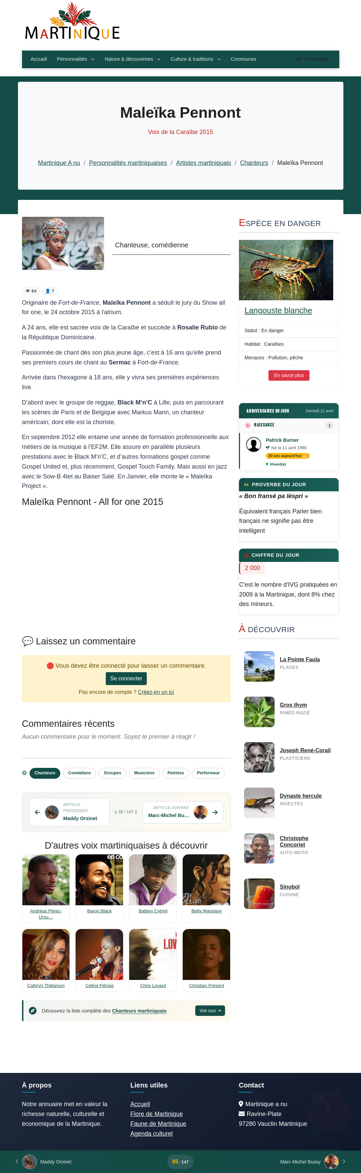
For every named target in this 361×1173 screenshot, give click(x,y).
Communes (243, 59)
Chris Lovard (153, 985)
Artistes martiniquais (203, 162)
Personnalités (76, 59)
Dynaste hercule (301, 796)
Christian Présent (206, 985)
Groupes (112, 773)
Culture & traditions (196, 59)
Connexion (312, 59)
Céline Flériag (99, 985)
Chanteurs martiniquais (139, 1011)
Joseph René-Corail (305, 750)
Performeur (208, 773)
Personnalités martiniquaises (128, 162)
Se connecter (126, 678)
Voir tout (210, 1010)
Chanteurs (254, 162)
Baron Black (99, 910)
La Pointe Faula (300, 659)
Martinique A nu (59, 162)
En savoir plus (289, 375)
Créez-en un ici (156, 692)
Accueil (39, 59)
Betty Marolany (207, 910)
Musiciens (144, 773)
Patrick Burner (282, 440)
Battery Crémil (153, 910)
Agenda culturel (151, 1133)
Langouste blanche (278, 310)
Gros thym (293, 705)
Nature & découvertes (132, 59)
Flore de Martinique (156, 1114)
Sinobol (290, 887)
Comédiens (79, 773)
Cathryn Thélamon (45, 985)
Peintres (175, 773)
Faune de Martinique (158, 1123)
